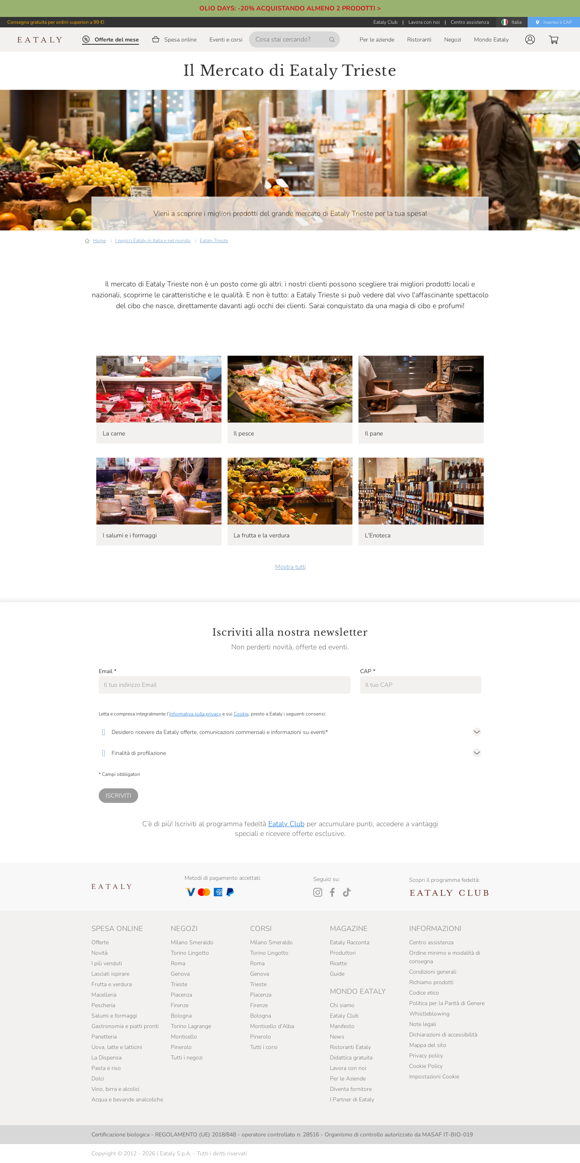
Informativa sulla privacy (195, 714)
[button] (530, 39)
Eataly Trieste (214, 240)
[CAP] (420, 684)
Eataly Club (286, 824)
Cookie (241, 714)
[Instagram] (317, 892)
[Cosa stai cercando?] (294, 39)
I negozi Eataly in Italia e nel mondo (153, 240)
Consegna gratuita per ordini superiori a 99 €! (55, 22)
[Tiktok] (346, 892)
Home (99, 240)
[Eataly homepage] (39, 39)
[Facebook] (332, 892)
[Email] (224, 684)
